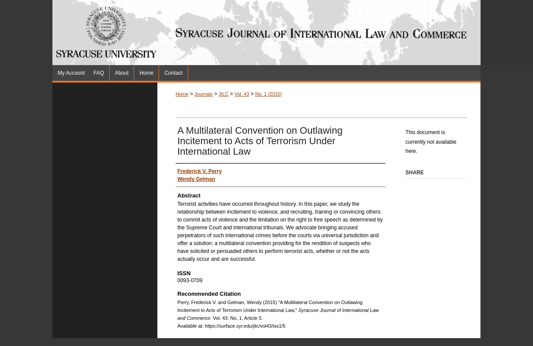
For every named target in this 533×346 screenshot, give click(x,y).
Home (182, 94)
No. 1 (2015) (268, 94)
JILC (223, 94)
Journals (203, 94)
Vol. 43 (242, 94)
